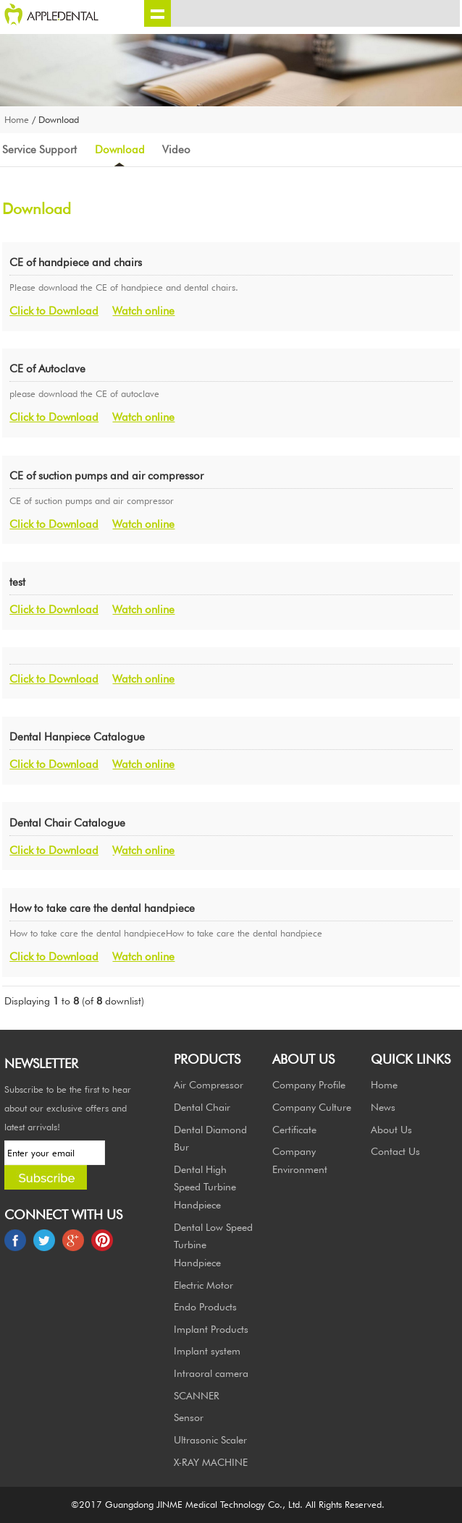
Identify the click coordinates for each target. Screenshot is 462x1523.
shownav (157, 13)
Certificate (294, 1129)
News (383, 1107)
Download (120, 149)
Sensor (188, 1417)
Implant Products (211, 1329)
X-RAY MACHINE (211, 1462)
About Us (391, 1129)
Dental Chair (202, 1107)
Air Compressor (208, 1084)
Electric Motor (203, 1285)
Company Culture (311, 1107)
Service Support (39, 149)
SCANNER (196, 1395)
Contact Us (395, 1151)
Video (176, 149)
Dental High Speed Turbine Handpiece (205, 1187)
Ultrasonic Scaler (210, 1439)
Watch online (143, 310)
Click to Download (53, 310)
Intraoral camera (211, 1373)
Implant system (207, 1350)
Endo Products (205, 1306)
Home (16, 119)
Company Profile (308, 1084)
